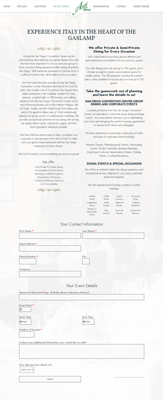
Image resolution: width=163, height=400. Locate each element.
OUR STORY (40, 6)
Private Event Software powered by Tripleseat (129, 377)
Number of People (30, 329)
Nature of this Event (54, 292)
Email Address (28, 243)
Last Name (89, 231)
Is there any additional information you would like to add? (53, 342)
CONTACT (121, 6)
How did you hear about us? (35, 364)
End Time (87, 317)
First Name (26, 231)
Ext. (84, 256)
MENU (7, 6)
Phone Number (28, 256)
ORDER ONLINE (141, 6)
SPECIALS (22, 6)
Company (24, 269)
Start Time (25, 317)
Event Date (26, 305)
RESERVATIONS (101, 6)
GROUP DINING (61, 6)
